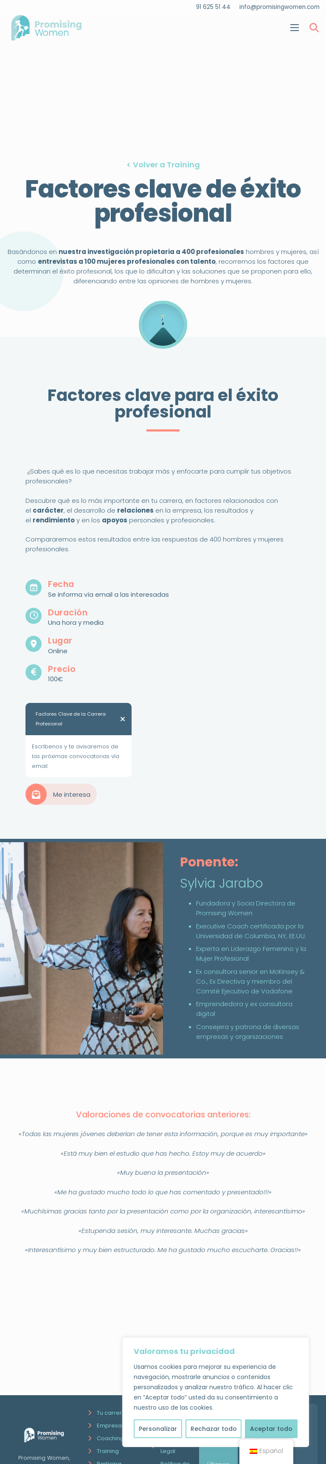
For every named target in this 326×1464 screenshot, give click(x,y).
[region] (215, 1392)
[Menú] (294, 27)
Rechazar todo (214, 1429)
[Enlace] (46, 28)
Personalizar (158, 1429)
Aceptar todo (271, 1429)
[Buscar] (314, 28)
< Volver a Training (163, 164)
